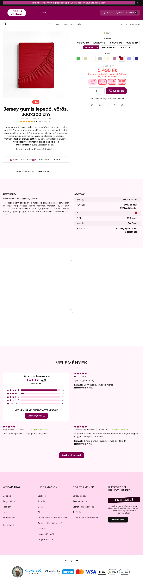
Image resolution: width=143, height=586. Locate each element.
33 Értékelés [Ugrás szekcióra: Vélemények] (44, 121)
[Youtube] (77, 560)
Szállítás (42, 496)
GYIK (40, 507)
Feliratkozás (118, 520)
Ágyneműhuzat (80, 501)
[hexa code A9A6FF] (129, 59)
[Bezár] (137, 3)
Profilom (7, 507)
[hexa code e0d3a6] (85, 59)
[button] (41, 13)
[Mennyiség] (96, 91)
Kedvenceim (9, 517)
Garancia (42, 528)
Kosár (5, 512)
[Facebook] (66, 560)
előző (124, 24)
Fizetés (41, 501)
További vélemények (71, 455)
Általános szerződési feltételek (52, 517)
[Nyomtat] (122, 105)
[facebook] (5, 24)
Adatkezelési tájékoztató (50, 523)
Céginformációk (45, 539)
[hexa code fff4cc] (107, 59)
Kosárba (116, 90)
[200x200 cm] (91, 47)
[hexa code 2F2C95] (136, 59)
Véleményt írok (36, 416)
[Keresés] (108, 13)
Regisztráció (9, 501)
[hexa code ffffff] (93, 59)
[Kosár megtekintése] (131, 13)
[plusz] (102, 91)
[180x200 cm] (132, 43)
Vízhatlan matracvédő (83, 507)
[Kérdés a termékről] (114, 105)
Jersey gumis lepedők (72, 24)
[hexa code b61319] (122, 59)
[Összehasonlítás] (107, 105)
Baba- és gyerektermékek (85, 517)
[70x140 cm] (124, 47)
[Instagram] (71, 560)
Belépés (7, 496)
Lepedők (57, 24)
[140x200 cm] (99, 43)
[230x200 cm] (108, 47)
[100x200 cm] (82, 43)
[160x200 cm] (115, 43)
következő (135, 24)
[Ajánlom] (99, 105)
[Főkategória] (49, 24)
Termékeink (8, 525)
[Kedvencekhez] (92, 105)
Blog (40, 512)
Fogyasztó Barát (46, 534)
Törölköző (77, 512)
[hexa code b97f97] (114, 59)
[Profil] (119, 13)
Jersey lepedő (79, 496)
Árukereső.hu (33, 573)
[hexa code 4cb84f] (78, 59)
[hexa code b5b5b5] (100, 59)
